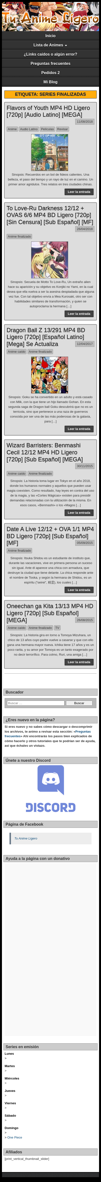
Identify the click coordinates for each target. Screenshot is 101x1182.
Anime (12, 129)
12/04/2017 (85, 344)
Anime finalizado (19, 236)
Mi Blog (51, 82)
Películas (47, 129)
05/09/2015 (85, 543)
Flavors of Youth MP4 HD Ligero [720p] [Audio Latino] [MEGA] (48, 111)
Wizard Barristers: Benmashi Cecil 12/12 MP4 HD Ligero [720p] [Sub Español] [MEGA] (45, 452)
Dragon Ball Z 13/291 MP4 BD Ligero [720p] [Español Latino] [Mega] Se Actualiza (46, 337)
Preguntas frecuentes (51, 63)
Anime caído (16, 351)
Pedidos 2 (50, 73)
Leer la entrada (79, 192)
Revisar (62, 129)
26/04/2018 (85, 229)
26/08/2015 (85, 620)
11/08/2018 (85, 121)
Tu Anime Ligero (25, 838)
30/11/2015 (85, 466)
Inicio (51, 36)
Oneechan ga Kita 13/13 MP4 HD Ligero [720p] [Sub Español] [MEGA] (50, 613)
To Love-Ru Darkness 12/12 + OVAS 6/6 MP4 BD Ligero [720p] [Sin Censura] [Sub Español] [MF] (50, 215)
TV (57, 628)
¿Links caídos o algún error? (50, 54)
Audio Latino (28, 129)
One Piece (14, 1137)
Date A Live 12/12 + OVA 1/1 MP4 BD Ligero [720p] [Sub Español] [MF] (50, 536)
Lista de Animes (48, 45)
